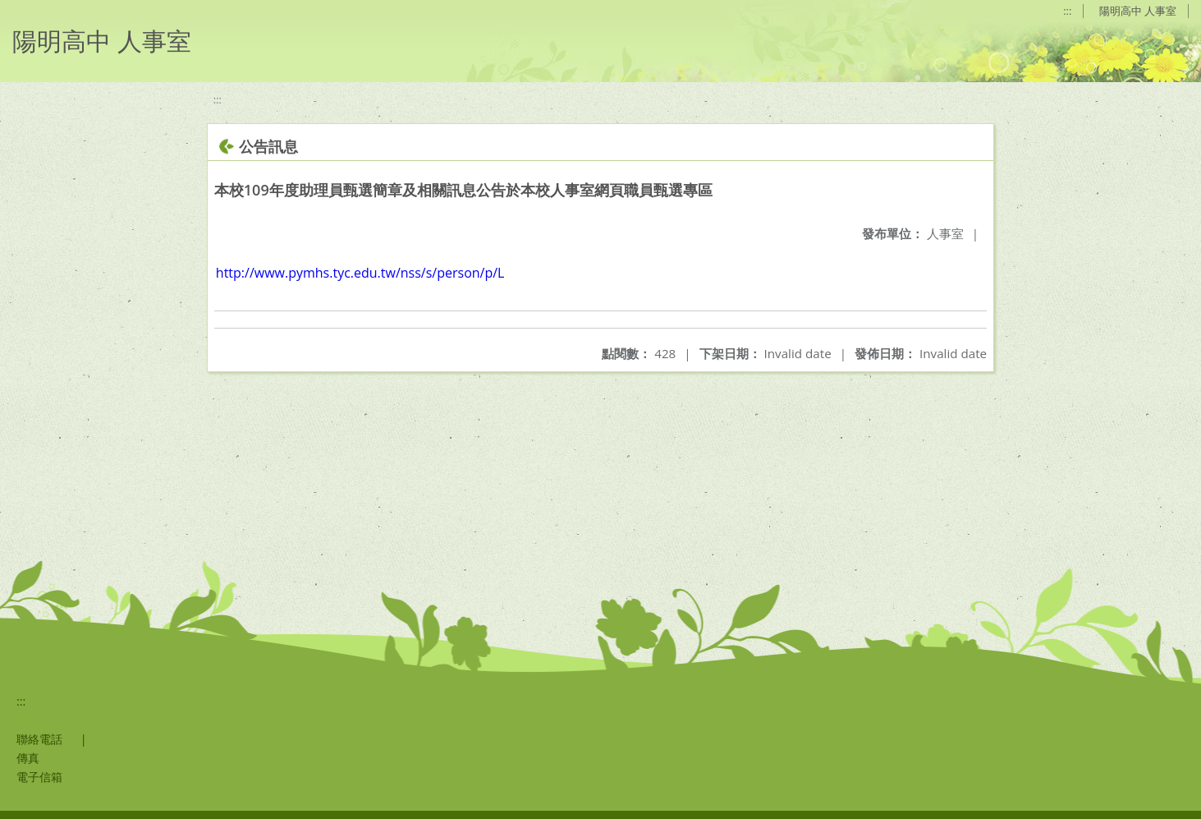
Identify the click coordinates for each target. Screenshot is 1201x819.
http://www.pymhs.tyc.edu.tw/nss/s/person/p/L (360, 273)
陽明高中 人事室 (1137, 10)
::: (1067, 10)
